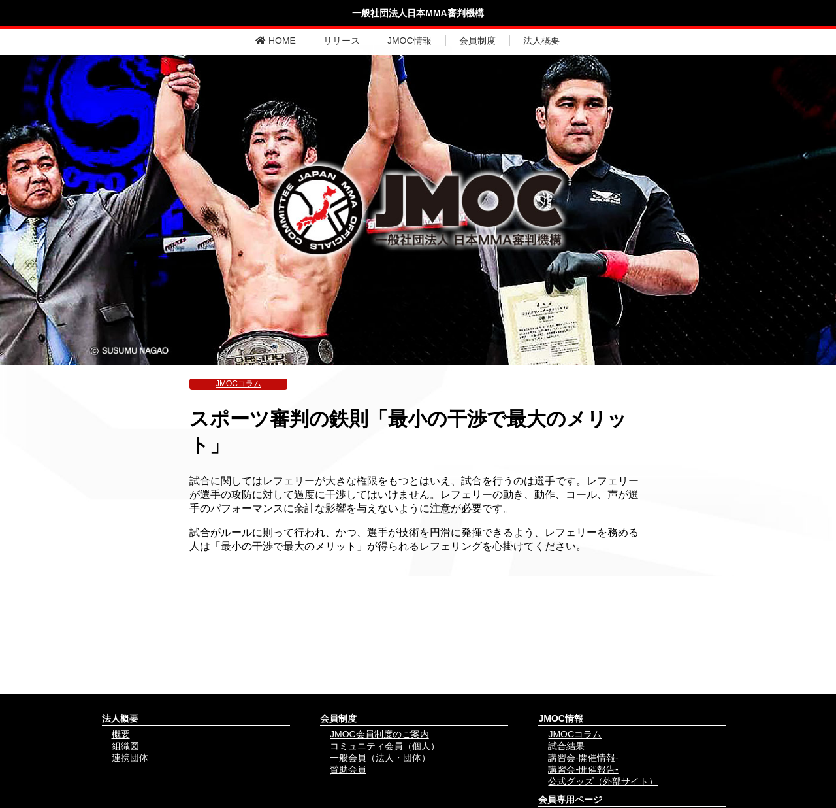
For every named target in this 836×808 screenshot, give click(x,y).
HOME (275, 40)
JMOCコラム (238, 383)
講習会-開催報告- (583, 769)
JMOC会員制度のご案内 (379, 734)
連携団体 (130, 757)
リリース (341, 40)
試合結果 (566, 746)
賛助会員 (348, 769)
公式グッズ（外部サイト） (603, 781)
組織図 (125, 746)
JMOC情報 (409, 40)
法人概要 (541, 40)
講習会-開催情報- (583, 757)
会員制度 (477, 40)
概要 (121, 734)
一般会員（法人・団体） (380, 757)
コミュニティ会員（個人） (385, 746)
